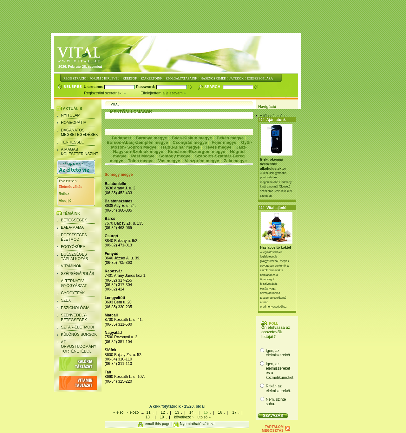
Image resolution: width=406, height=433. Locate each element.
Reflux (64, 193)
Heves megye (217, 147)
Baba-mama (72, 227)
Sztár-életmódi (77, 327)
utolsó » (204, 417)
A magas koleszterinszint (79, 151)
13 (177, 412)
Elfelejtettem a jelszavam (163, 93)
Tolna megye (140, 160)
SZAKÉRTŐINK (151, 78)
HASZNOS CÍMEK (213, 78)
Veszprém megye (202, 160)
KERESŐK (130, 78)
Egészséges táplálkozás (74, 256)
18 (147, 417)
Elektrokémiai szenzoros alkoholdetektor (273, 163)
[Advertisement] (203, 17)
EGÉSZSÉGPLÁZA (260, 78)
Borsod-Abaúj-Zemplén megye (137, 142)
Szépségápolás (77, 273)
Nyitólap (70, 115)
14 (191, 412)
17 (234, 412)
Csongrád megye (190, 142)
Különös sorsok (79, 334)
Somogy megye (175, 156)
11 (148, 412)
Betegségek (74, 220)
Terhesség (72, 142)
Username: (94, 87)
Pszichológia (75, 308)
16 (220, 412)
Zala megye (235, 160)
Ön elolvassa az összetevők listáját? (275, 332)
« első (118, 412)
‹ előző (133, 412)
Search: (213, 87)
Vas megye (169, 160)
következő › (183, 417)
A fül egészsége (273, 116)
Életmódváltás (70, 186)
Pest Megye (142, 156)
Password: (146, 87)
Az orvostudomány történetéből (78, 346)
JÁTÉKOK (236, 78)
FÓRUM (95, 78)
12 (162, 412)
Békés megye (230, 138)
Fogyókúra (73, 247)
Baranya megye (151, 138)
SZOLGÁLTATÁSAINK (181, 78)
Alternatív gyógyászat (74, 283)
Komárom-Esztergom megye (196, 151)
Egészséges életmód (74, 237)
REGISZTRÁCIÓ (74, 78)
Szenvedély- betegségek (74, 317)
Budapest (121, 138)
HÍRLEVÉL (112, 78)
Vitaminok (71, 266)
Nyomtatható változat (198, 424)
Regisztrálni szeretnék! (112, 93)
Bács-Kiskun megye (192, 138)
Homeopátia (73, 122)
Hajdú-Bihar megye (180, 147)
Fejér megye (224, 142)
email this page (157, 424)
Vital (115, 104)
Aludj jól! (66, 200)
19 (162, 417)
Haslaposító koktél (275, 247)
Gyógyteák (73, 293)
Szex (66, 300)
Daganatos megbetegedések (79, 132)
